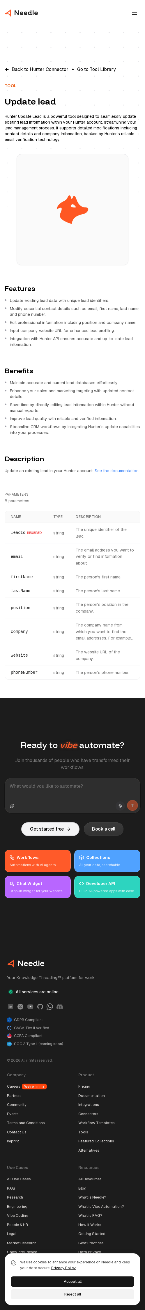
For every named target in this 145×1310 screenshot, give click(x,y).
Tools (83, 1132)
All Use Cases (19, 1179)
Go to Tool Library (96, 69)
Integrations (88, 1104)
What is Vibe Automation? (101, 1206)
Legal (11, 1233)
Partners (14, 1095)
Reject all (72, 1294)
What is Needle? (92, 1197)
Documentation (91, 1095)
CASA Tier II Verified (28, 1028)
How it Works (89, 1224)
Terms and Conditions (26, 1122)
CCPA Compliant (25, 1035)
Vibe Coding (17, 1215)
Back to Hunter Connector (36, 69)
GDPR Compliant (25, 1020)
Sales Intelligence (22, 1251)
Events (13, 1113)
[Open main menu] (134, 13)
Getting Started (91, 1233)
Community (16, 1104)
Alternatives (88, 1150)
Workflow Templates (96, 1122)
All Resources (90, 1179)
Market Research (21, 1243)
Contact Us (16, 1132)
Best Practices (91, 1243)
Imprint (13, 1141)
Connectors (88, 1113)
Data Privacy (89, 1251)
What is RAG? (90, 1215)
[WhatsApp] (50, 1006)
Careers (27, 1086)
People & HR (17, 1224)
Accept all (73, 1281)
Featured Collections (96, 1141)
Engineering (17, 1206)
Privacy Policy (63, 1267)
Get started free (50, 829)
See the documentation (117, 470)
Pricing (84, 1086)
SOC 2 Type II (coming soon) (35, 1044)
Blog (82, 1188)
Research (15, 1197)
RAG (11, 1188)
